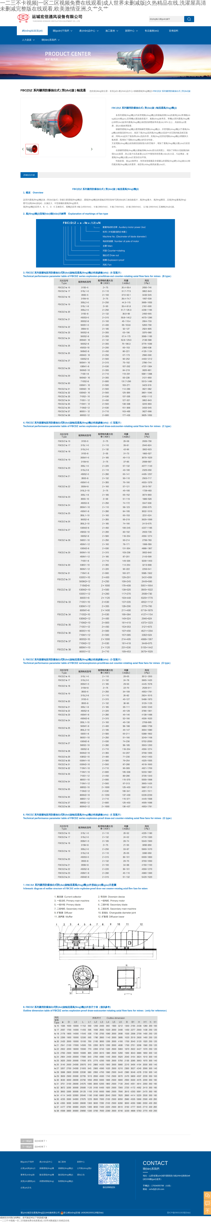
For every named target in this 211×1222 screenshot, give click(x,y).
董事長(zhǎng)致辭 (28, 1175)
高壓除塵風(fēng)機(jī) (46, 1182)
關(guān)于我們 (61, 30)
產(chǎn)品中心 (87, 30)
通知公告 (81, 1175)
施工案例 (110, 30)
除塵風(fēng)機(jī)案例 (65, 1182)
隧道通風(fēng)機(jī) (46, 1175)
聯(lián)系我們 (49, 40)
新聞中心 (130, 30)
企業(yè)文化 (26, 1188)
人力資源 (26, 40)
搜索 (189, 19)
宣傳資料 (173, 30)
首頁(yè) (113, 91)
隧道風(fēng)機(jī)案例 (65, 1175)
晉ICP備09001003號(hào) (178, 1212)
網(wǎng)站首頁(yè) (32, 30)
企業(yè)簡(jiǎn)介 (28, 1168)
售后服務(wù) (152, 30)
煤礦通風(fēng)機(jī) (143, 91)
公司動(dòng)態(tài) (84, 1169)
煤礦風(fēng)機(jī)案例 (65, 1169)
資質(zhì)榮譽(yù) (28, 1181)
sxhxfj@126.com (156, 1189)
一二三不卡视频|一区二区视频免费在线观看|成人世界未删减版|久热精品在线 (34, 1220)
